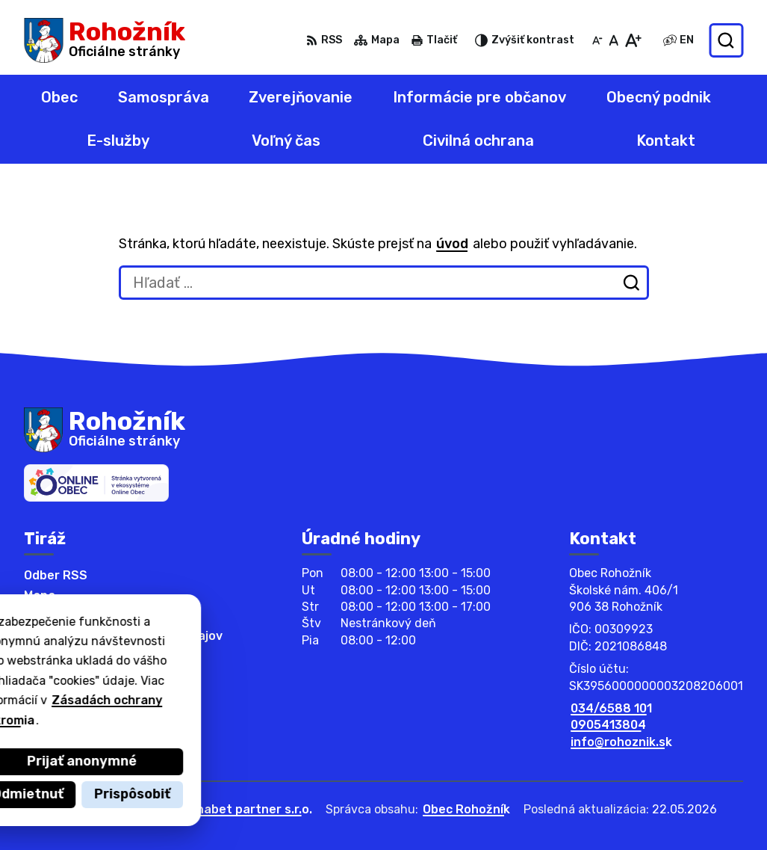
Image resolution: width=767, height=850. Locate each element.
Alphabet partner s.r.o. (245, 809)
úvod (452, 243)
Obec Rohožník (466, 809)
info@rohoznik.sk (621, 742)
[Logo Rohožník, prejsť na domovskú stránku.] (104, 40)
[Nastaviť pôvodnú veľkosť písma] (613, 40)
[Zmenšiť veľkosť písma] (597, 40)
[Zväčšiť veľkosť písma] (633, 40)
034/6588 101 (611, 708)
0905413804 (608, 725)
